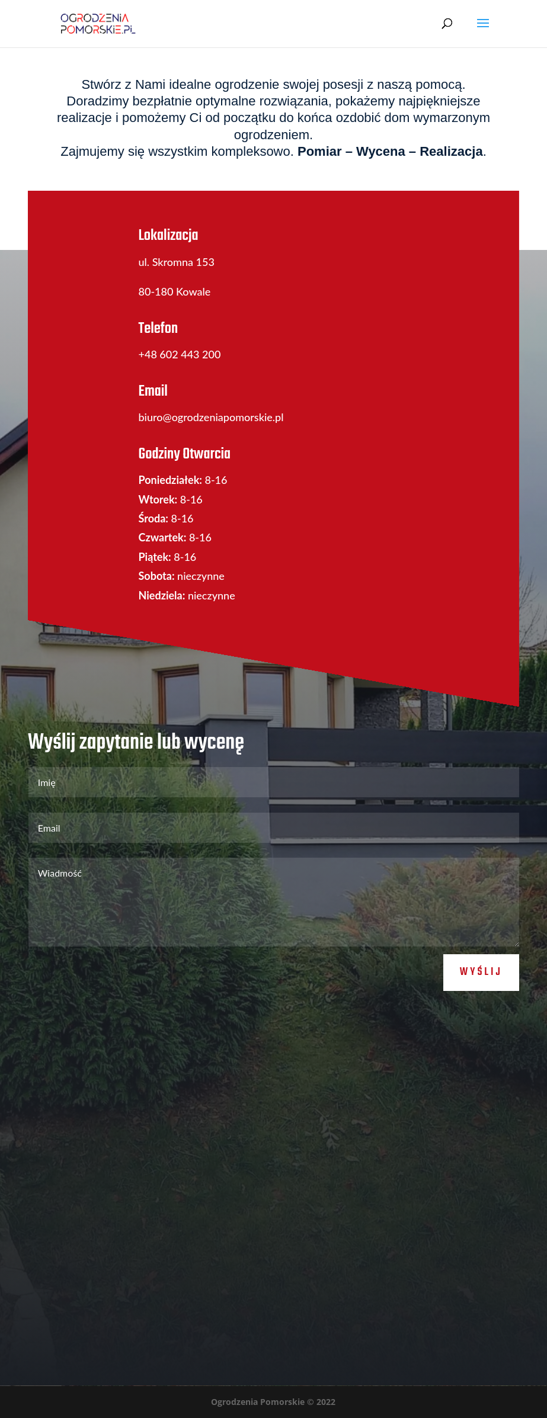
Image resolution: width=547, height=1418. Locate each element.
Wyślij (481, 972)
